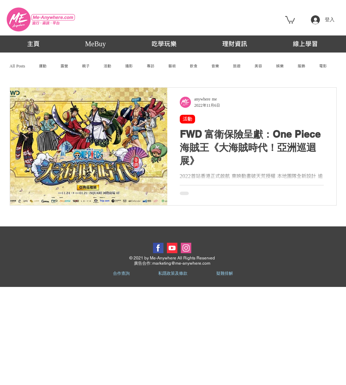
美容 (258, 66)
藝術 (172, 66)
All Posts (17, 66)
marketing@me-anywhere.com (181, 263)
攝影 (129, 66)
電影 (323, 66)
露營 (64, 66)
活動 (107, 66)
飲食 (194, 66)
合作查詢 (121, 273)
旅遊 (237, 66)
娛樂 (280, 66)
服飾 (301, 66)
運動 (43, 66)
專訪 (150, 66)
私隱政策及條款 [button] (172, 273)
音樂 (215, 66)
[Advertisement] (173, 335)
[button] (290, 19)
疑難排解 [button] (224, 273)
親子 (86, 66)
